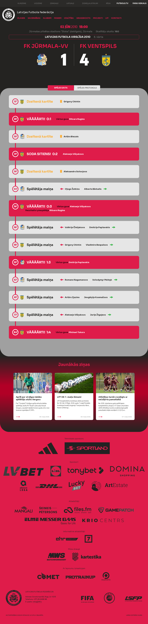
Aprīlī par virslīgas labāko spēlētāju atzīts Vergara (29, 398)
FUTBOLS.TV (122, 3)
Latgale (68, 3)
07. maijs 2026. (115, 416)
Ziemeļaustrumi (88, 3)
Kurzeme (19, 3)
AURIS (140, 615)
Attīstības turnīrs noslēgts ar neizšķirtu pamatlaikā (113, 398)
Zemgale (51, 3)
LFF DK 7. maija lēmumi (69, 397)
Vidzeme (36, 3)
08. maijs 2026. (33, 416)
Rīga (106, 3)
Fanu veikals (139, 3)
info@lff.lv (37, 602)
